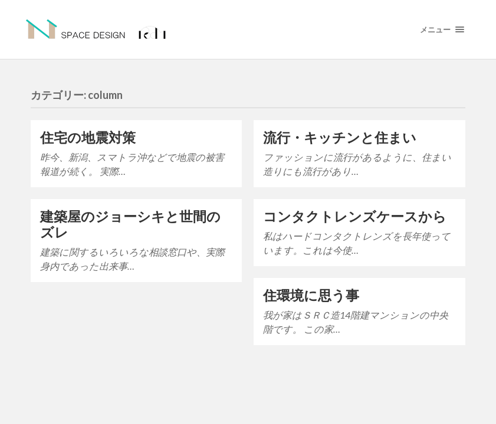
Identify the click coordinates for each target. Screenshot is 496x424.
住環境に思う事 (311, 295)
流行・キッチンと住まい (339, 137)
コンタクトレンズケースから (354, 216)
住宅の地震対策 (88, 137)
